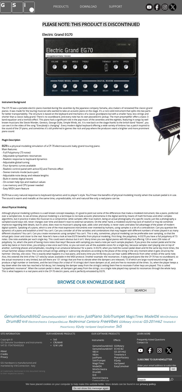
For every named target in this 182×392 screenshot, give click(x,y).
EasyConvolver (106, 326)
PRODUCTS (61, 7)
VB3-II (71, 316)
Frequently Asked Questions (151, 339)
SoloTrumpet (114, 316)
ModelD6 (151, 316)
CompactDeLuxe (58, 321)
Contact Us (142, 342)
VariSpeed (90, 326)
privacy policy (148, 387)
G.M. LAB (58, 345)
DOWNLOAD (88, 7)
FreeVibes (109, 321)
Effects (117, 340)
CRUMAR (57, 342)
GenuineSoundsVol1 (54, 316)
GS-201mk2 (152, 321)
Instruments (98, 340)
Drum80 (13, 321)
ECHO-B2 (137, 321)
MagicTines (134, 316)
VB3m (80, 316)
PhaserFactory (67, 326)
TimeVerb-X (169, 321)
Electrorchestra (37, 321)
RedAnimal (77, 321)
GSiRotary (125, 321)
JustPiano (93, 316)
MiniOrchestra (169, 316)
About (4, 351)
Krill (24, 321)
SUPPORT (115, 7)
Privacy (4, 356)
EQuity (80, 326)
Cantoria (92, 321)
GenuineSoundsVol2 (22, 316)
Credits (4, 354)
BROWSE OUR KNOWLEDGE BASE (91, 282)
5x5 (119, 326)
